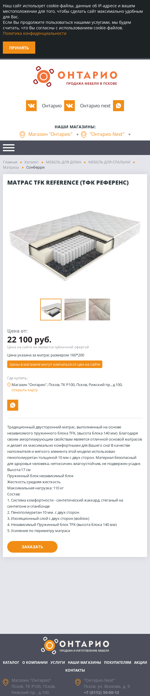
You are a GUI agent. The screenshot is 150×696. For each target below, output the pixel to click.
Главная (10, 162)
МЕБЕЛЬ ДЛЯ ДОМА (63, 162)
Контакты (75, 670)
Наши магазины (84, 662)
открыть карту (25, 389)
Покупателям (117, 662)
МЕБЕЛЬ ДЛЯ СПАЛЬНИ (109, 162)
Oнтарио (52, 105)
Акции (140, 662)
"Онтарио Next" (107, 134)
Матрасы (11, 167)
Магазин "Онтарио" (50, 134)
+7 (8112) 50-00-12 (101, 692)
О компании (35, 662)
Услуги (58, 662)
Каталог (32, 162)
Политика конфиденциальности (34, 33)
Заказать (32, 546)
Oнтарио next (95, 105)
